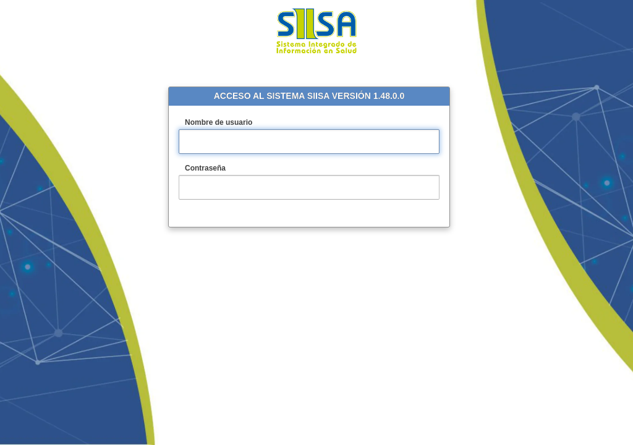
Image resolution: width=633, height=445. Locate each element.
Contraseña (219, 169)
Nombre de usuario (232, 123)
